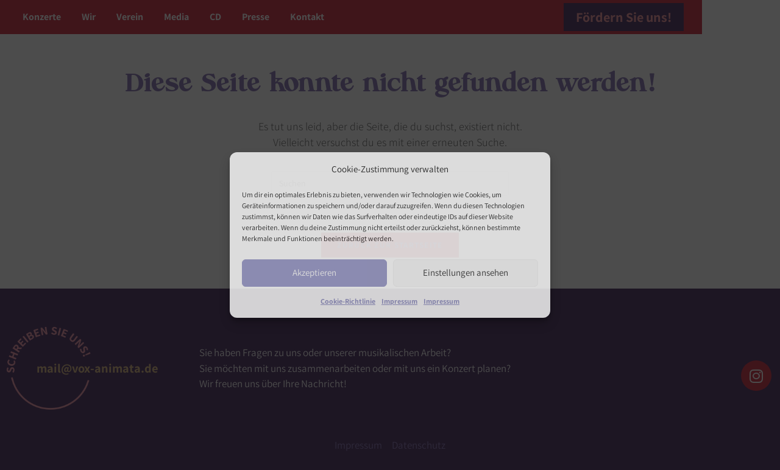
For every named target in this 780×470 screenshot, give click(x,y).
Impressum (399, 301)
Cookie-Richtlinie (348, 301)
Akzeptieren (314, 272)
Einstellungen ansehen (465, 272)
